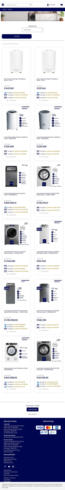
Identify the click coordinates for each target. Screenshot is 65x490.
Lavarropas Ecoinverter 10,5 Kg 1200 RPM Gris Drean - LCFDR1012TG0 (14, 252)
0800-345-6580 (17, 430)
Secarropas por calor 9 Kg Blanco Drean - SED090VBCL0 (16, 369)
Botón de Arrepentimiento (11, 476)
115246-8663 (14, 428)
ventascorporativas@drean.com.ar (13, 437)
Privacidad (7, 474)
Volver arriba (32, 414)
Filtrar (16, 36)
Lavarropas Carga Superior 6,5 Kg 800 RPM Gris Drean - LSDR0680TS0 (48, 311)
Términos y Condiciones (10, 472)
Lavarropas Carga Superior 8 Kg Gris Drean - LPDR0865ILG (14, 194)
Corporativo (7, 480)
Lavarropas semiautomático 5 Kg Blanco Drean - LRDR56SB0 (48, 138)
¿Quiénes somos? (9, 458)
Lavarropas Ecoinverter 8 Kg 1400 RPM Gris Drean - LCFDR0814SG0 (48, 369)
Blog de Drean (8, 461)
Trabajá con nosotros (10, 478)
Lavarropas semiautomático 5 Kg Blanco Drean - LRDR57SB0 (16, 138)
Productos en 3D (8, 463)
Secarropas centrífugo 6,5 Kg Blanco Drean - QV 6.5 (15, 79)
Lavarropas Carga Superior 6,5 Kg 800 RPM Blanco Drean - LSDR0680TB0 (48, 252)
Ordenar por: (32, 26)
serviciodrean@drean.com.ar (12, 450)
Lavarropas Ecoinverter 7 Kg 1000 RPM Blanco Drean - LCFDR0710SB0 (48, 194)
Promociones (7, 470)
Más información (8, 452)
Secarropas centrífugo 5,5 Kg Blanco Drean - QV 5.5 (47, 79)
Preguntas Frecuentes (10, 459)
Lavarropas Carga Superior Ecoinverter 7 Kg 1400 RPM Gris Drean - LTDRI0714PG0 (16, 311)
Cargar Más (32, 410)
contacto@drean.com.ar (10, 433)
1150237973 (13, 431)
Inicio (4, 9)
